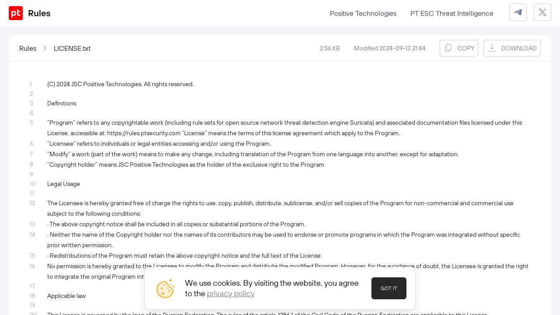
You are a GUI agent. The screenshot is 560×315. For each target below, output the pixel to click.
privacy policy (231, 293)
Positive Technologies (363, 13)
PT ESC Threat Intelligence (452, 13)
